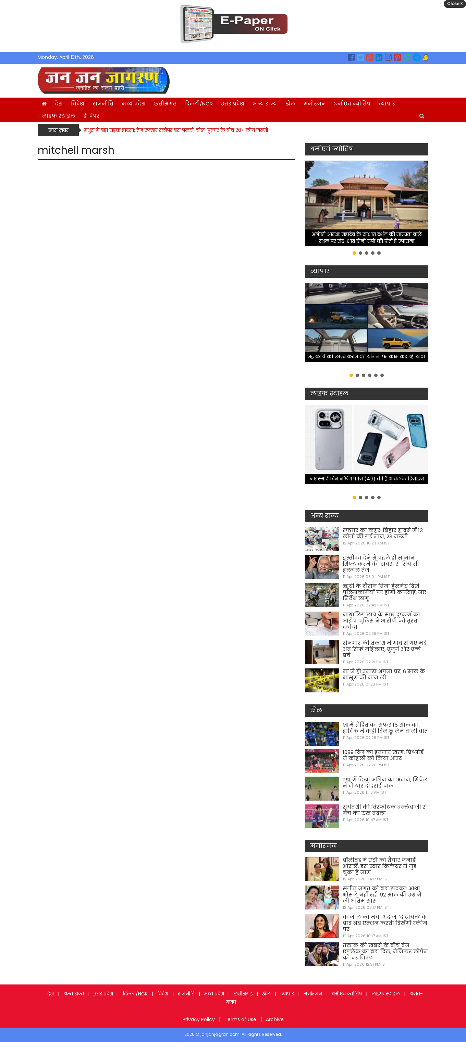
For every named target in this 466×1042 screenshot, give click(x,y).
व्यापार (387, 103)
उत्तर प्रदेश (232, 103)
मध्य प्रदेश (134, 103)
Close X (455, 4)
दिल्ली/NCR (198, 103)
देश (59, 103)
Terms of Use (240, 1019)
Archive (275, 1019)
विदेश (77, 103)
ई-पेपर (91, 116)
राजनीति (103, 103)
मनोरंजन (314, 103)
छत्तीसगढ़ (165, 103)
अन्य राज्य (265, 103)
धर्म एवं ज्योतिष (352, 103)
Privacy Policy (199, 1019)
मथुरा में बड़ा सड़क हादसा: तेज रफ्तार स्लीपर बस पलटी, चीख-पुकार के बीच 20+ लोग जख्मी (176, 130)
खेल (290, 103)
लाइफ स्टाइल (58, 116)
